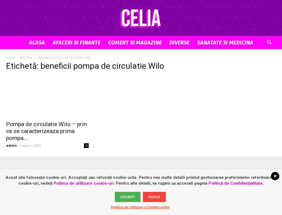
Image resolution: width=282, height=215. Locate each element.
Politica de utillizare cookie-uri (84, 183)
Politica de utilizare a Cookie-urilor (140, 207)
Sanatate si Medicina (225, 42)
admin (11, 145)
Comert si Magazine (135, 42)
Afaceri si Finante (77, 42)
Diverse (179, 42)
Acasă (10, 57)
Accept (127, 197)
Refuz (154, 197)
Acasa (37, 42)
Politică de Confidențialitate (235, 183)
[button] (269, 43)
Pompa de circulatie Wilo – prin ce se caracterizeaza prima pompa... (46, 131)
